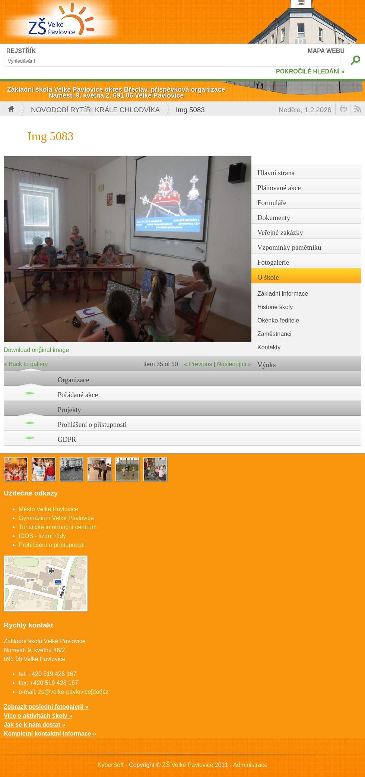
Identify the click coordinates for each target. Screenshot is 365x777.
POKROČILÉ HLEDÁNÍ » (310, 71)
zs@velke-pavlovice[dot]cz (73, 692)
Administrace (250, 765)
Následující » (234, 364)
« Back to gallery (26, 364)
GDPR (67, 439)
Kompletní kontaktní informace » (50, 733)
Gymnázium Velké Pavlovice (56, 518)
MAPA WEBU (326, 51)
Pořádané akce (78, 395)
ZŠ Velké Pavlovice (187, 765)
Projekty (69, 409)
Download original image (36, 350)
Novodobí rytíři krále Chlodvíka (95, 110)
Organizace (73, 380)
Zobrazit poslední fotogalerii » (46, 707)
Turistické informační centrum (57, 527)
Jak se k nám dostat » (34, 724)
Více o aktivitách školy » (38, 715)
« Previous (198, 364)
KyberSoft (111, 765)
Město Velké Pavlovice (48, 509)
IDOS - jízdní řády (42, 536)
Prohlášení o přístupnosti (92, 424)
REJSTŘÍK (21, 51)
